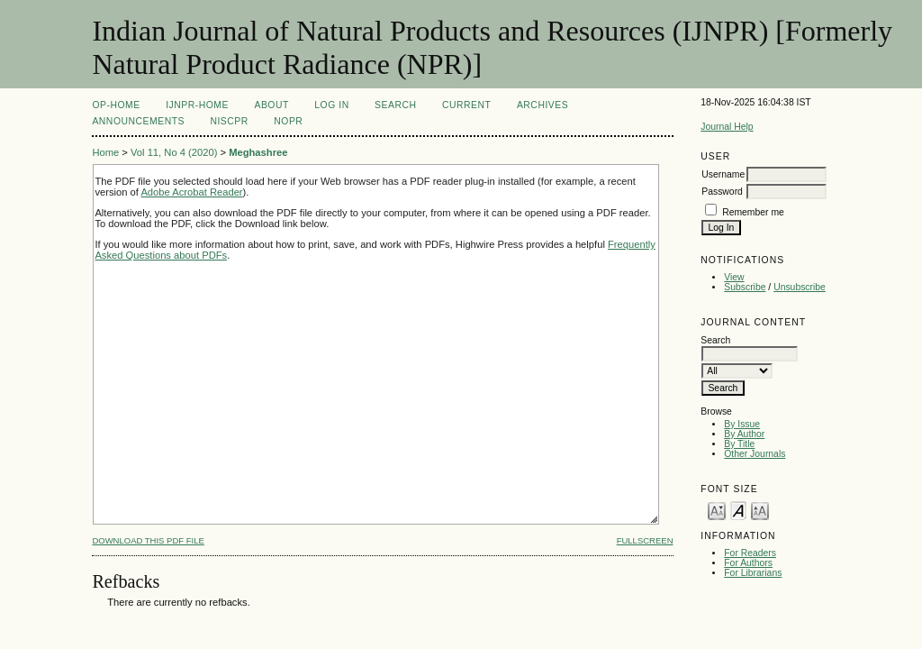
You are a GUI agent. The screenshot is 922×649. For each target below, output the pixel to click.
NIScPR (229, 121)
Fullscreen (645, 540)
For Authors (748, 563)
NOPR (288, 121)
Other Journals (754, 454)
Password (722, 192)
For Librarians (753, 573)
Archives (542, 105)
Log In (331, 105)
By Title (739, 444)
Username (723, 174)
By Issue (742, 424)
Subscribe (744, 287)
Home (105, 152)
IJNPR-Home (197, 105)
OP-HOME (116, 105)
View (734, 277)
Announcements (138, 121)
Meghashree (258, 152)
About (271, 105)
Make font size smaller (717, 509)
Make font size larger (760, 509)
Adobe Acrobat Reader (191, 192)
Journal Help (727, 127)
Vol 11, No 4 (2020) (174, 152)
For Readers (750, 553)
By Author (744, 434)
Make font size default (738, 509)
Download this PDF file (147, 540)
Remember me (753, 212)
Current (466, 105)
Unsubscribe (799, 287)
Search (395, 105)
